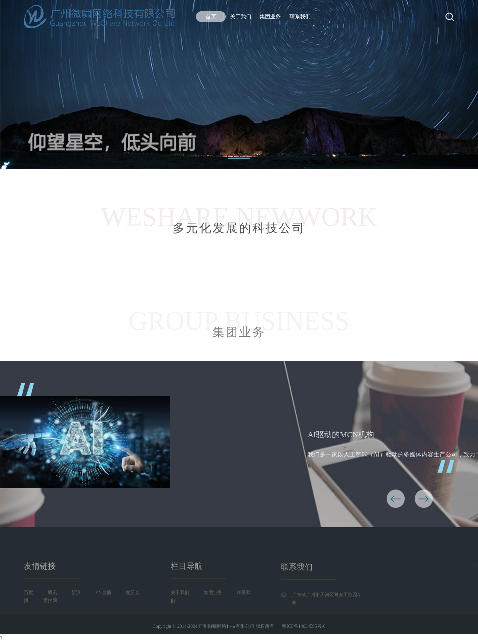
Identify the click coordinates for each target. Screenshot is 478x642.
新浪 (76, 612)
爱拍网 (50, 620)
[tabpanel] (239, 84)
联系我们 (300, 16)
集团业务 (270, 16)
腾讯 (52, 612)
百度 (28, 612)
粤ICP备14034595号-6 (303, 629)
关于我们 (240, 16)
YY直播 (103, 612)
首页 (210, 16)
